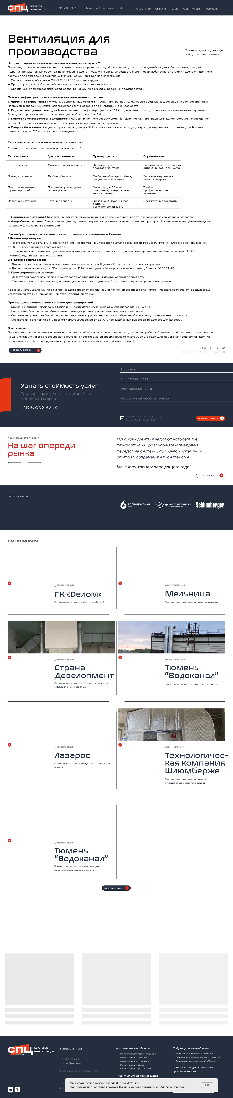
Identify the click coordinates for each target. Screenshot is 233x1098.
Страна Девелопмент (84, 671)
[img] (61, 820)
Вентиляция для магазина (133, 1058)
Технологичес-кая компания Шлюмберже (196, 763)
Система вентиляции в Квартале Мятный (79, 602)
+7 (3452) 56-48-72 (211, 348)
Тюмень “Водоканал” (81, 854)
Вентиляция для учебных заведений (195, 1054)
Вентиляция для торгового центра (138, 1054)
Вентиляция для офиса (132, 1065)
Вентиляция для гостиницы (134, 1061)
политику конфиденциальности (164, 1087)
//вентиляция (64, 843)
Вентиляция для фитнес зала (135, 1069)
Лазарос (72, 755)
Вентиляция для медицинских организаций (198, 1057)
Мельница (188, 593)
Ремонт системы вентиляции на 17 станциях (192, 684)
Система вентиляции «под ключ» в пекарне (191, 602)
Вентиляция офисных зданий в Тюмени (196, 1061)
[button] (38, 350)
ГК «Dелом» (78, 594)
